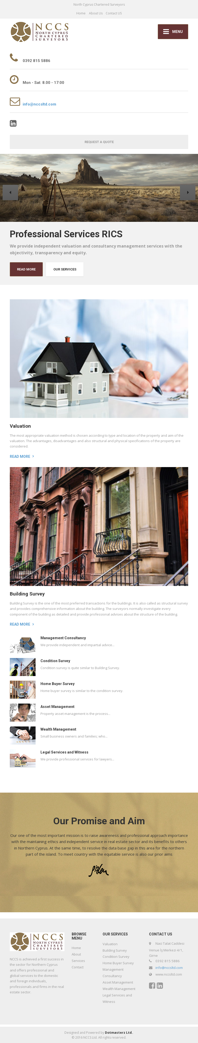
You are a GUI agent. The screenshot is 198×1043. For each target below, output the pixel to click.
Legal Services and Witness (64, 752)
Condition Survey (55, 661)
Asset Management (57, 707)
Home (81, 13)
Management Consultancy (63, 638)
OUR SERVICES (64, 269)
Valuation (20, 426)
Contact (78, 967)
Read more (20, 456)
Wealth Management (58, 729)
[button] (10, 192)
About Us (96, 13)
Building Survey (27, 594)
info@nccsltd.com (39, 104)
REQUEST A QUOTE (99, 142)
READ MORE (26, 269)
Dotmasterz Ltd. (119, 1032)
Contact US (114, 13)
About (76, 954)
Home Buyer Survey (57, 684)
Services (78, 960)
